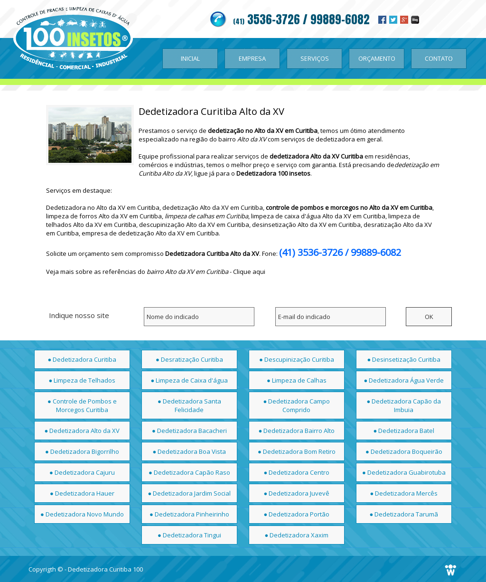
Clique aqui (249, 271)
